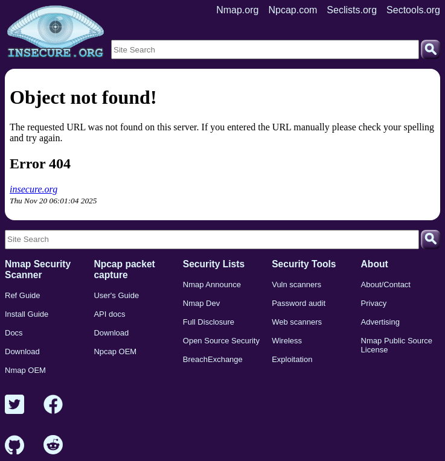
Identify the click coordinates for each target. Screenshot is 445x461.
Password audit (298, 303)
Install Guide (26, 314)
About (374, 264)
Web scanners (297, 321)
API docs (109, 314)
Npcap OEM (115, 351)
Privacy (374, 303)
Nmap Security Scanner (38, 269)
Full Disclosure (208, 321)
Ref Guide (22, 295)
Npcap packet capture (124, 269)
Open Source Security (221, 340)
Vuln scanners (296, 284)
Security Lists (214, 264)
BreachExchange (213, 359)
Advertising (380, 321)
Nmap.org (237, 10)
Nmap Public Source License (397, 345)
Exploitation (292, 359)
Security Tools (304, 264)
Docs (14, 332)
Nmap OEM (25, 370)
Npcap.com (292, 10)
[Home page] (55, 32)
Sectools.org (413, 10)
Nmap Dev (201, 303)
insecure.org (33, 189)
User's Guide (116, 295)
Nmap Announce (212, 284)
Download (22, 351)
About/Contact (386, 284)
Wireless (287, 340)
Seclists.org (352, 10)
